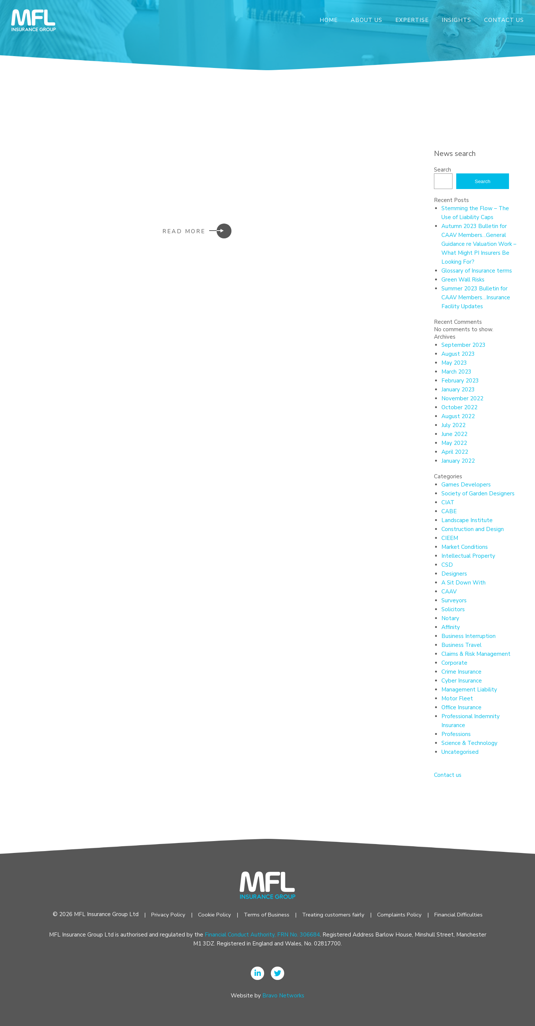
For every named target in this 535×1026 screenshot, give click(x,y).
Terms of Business (265, 914)
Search (442, 169)
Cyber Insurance (461, 680)
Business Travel (461, 645)
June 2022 (454, 434)
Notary (450, 618)
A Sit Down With (463, 582)
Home (329, 20)
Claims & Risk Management (475, 654)
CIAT (447, 502)
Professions (456, 734)
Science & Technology (469, 743)
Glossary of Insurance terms (476, 270)
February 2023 (460, 380)
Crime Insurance (461, 671)
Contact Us (504, 20)
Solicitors (453, 609)
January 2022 (458, 461)
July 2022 (453, 425)
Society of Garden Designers (478, 493)
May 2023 (454, 363)
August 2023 (458, 354)
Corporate (454, 663)
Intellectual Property (468, 556)
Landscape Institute (467, 520)
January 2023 (458, 389)
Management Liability (469, 689)
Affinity (450, 627)
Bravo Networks (283, 995)
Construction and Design (472, 529)
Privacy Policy (165, 914)
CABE (449, 511)
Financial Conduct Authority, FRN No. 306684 (262, 934)
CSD (447, 565)
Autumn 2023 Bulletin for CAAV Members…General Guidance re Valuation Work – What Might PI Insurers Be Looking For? (478, 244)
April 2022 (454, 452)
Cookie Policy (212, 914)
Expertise (412, 20)
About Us (366, 20)
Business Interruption (468, 636)
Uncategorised (460, 752)
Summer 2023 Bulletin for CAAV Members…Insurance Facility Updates (475, 297)
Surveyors (454, 600)
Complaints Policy (400, 914)
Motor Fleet (457, 698)
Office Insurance (461, 707)
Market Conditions (464, 547)
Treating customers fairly (333, 914)
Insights (456, 20)
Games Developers (466, 484)
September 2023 (463, 345)
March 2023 (456, 371)
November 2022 (462, 398)
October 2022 (459, 407)
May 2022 (454, 443)
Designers (454, 573)
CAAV (449, 591)
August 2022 (458, 416)
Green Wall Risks (462, 279)
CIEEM (449, 538)
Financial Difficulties (461, 914)
